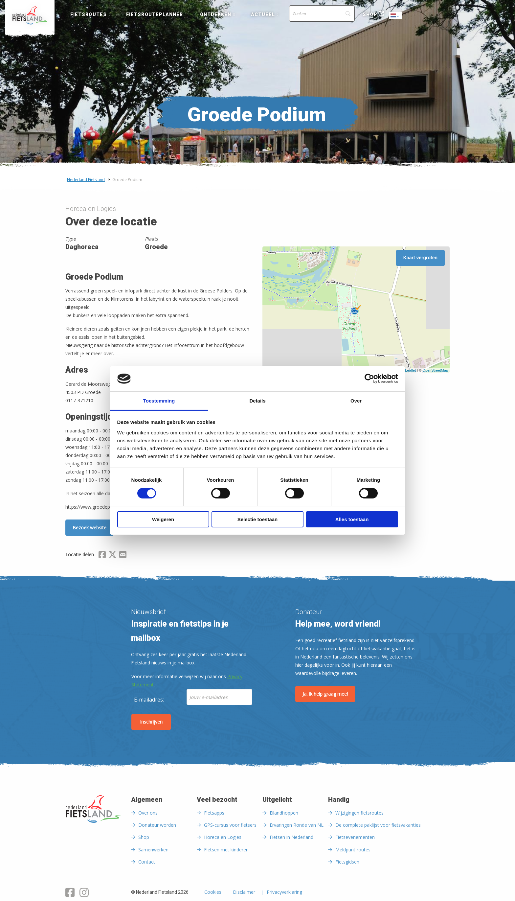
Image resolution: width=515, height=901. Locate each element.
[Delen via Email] (122, 555)
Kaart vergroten (420, 257)
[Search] (322, 13)
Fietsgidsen (347, 862)
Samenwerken (153, 849)
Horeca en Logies (222, 837)
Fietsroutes (88, 14)
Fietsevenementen (355, 837)
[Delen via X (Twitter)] (112, 555)
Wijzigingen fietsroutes (359, 813)
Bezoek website (89, 527)
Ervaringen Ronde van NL (297, 825)
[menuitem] (30, 15)
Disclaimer (244, 892)
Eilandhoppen (284, 813)
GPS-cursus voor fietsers (230, 825)
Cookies (212, 892)
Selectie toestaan (257, 519)
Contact (146, 862)
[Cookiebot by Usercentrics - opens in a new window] (369, 378)
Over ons (148, 813)
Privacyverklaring (284, 892)
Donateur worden (157, 825)
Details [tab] (257, 401)
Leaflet (410, 370)
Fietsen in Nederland (291, 837)
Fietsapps (214, 813)
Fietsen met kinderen (226, 849)
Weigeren (163, 519)
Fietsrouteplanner (154, 14)
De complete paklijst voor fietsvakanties (378, 825)
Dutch (396, 16)
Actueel (263, 14)
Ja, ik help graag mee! (325, 694)
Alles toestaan (352, 519)
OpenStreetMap (435, 370)
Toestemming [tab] (159, 401)
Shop (370, 14)
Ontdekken (216, 14)
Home (30, 15)
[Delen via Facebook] (102, 555)
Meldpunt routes (352, 849)
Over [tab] (356, 401)
